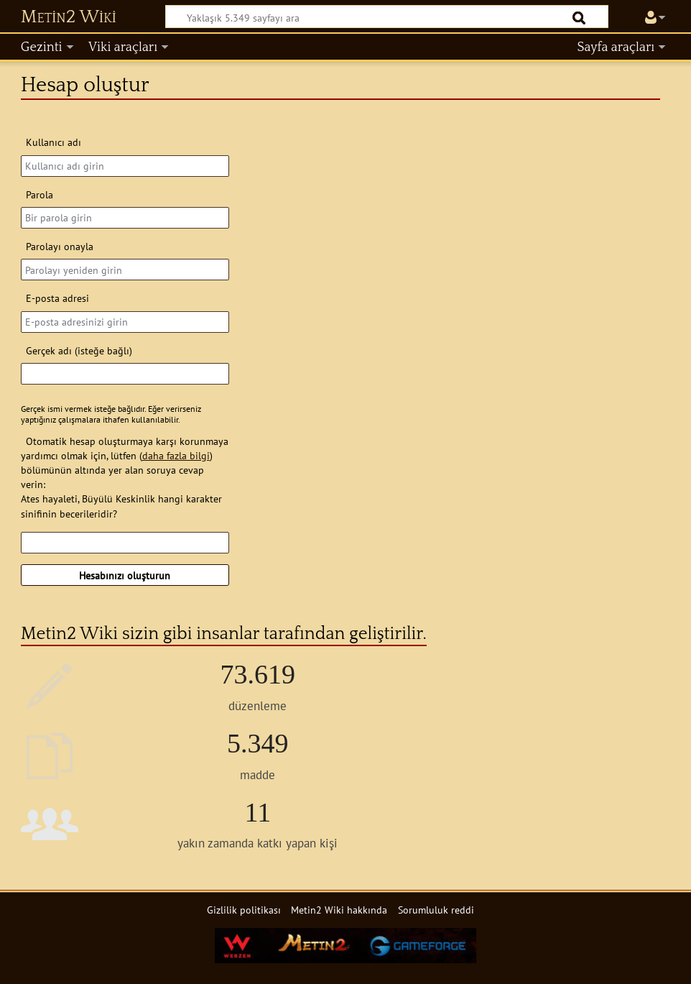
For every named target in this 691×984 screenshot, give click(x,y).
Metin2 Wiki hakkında (339, 909)
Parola (39, 194)
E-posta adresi (57, 298)
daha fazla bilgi (176, 455)
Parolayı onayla (59, 246)
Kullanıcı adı (53, 142)
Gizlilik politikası (244, 909)
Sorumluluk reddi (436, 909)
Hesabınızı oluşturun (124, 575)
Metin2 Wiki (68, 17)
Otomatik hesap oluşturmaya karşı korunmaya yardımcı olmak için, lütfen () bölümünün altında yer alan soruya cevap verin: (124, 462)
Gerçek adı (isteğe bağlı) (79, 350)
